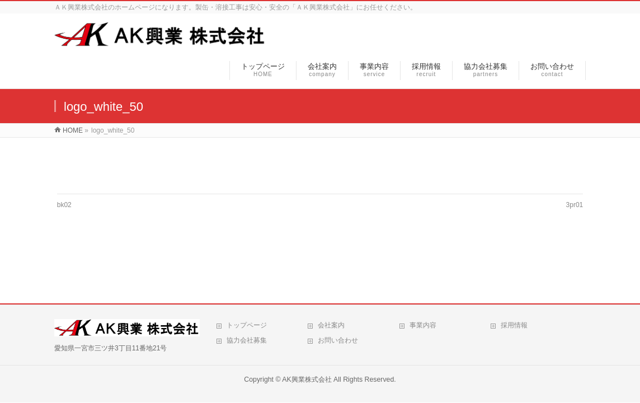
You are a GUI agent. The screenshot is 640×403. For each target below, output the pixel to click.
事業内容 (423, 325)
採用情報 (514, 325)
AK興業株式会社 (306, 379)
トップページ (247, 325)
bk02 (64, 205)
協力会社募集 (247, 340)
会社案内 (331, 325)
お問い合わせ (338, 340)
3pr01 (574, 205)
